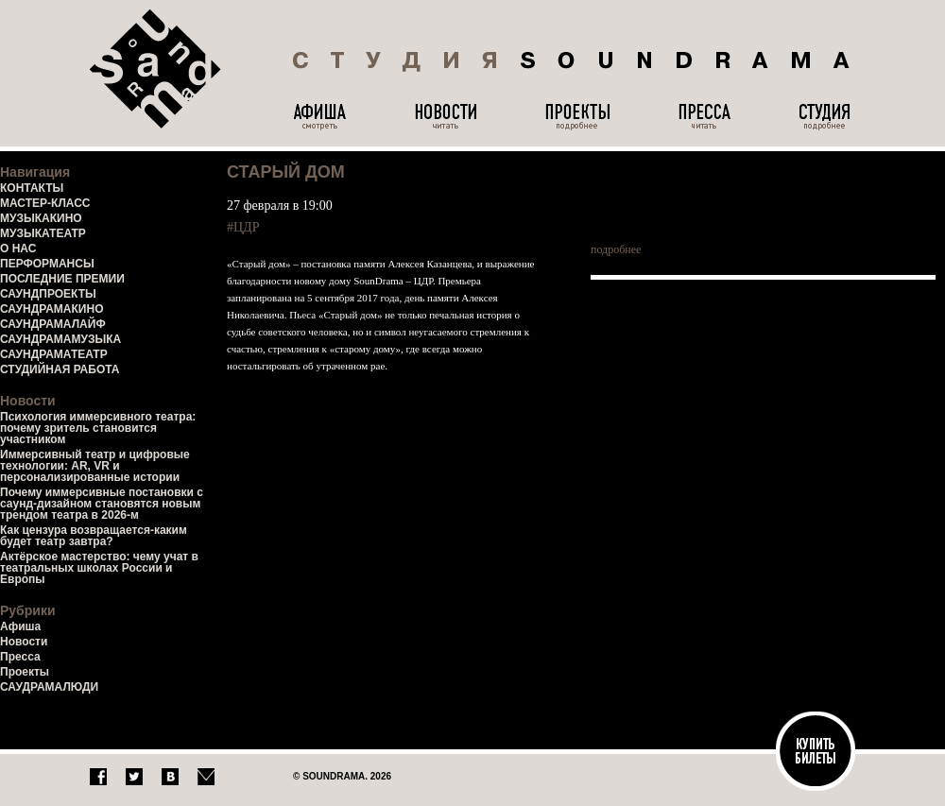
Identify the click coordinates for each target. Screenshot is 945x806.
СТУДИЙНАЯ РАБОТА (59, 369)
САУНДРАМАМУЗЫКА (60, 339)
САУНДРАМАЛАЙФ (53, 324)
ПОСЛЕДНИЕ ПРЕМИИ (62, 278)
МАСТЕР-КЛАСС (45, 203)
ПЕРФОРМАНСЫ (47, 263)
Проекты (24, 671)
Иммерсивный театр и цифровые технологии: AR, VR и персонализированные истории (95, 466)
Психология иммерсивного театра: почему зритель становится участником (98, 428)
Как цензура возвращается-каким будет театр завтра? (93, 535)
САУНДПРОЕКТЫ (48, 293)
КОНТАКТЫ (31, 188)
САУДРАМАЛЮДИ (49, 687)
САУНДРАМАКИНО (51, 309)
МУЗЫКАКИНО (41, 218)
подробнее (616, 249)
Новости (23, 641)
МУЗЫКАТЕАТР (43, 233)
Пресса (20, 656)
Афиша (20, 626)
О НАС (18, 248)
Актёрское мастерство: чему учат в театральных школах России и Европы (99, 568)
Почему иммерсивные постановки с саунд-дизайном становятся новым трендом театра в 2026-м (101, 504)
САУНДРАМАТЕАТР (54, 354)
